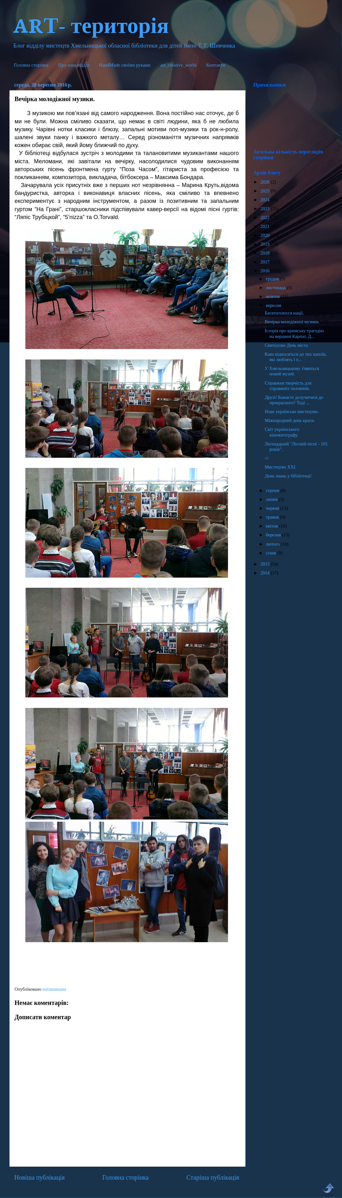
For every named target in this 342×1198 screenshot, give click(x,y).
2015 (265, 564)
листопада (276, 287)
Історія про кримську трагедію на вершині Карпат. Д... (294, 333)
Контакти (215, 65)
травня (273, 517)
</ (267, 458)
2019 (265, 244)
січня (271, 552)
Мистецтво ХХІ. (280, 466)
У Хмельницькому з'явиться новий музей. (292, 371)
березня (274, 534)
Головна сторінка (31, 65)
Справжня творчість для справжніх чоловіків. (288, 385)
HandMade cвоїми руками (125, 65)
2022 (265, 217)
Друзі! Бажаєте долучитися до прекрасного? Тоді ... (294, 400)
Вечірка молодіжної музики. (292, 321)
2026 (265, 182)
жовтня (273, 296)
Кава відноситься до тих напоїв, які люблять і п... (295, 357)
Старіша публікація (213, 1177)
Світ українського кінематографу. (282, 432)
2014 (265, 572)
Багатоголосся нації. (284, 312)
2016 (265, 270)
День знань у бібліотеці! (288, 475)
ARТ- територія (91, 24)
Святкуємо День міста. (287, 345)
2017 (265, 261)
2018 (265, 253)
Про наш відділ (73, 65)
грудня (273, 278)
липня (272, 499)
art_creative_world (178, 65)
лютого (273, 544)
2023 (265, 208)
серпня (273, 490)
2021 (265, 226)
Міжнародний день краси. (290, 420)
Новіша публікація (39, 1177)
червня (273, 508)
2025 (265, 190)
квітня (272, 525)
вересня (274, 305)
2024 (265, 199)
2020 (265, 235)
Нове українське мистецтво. (292, 411)
